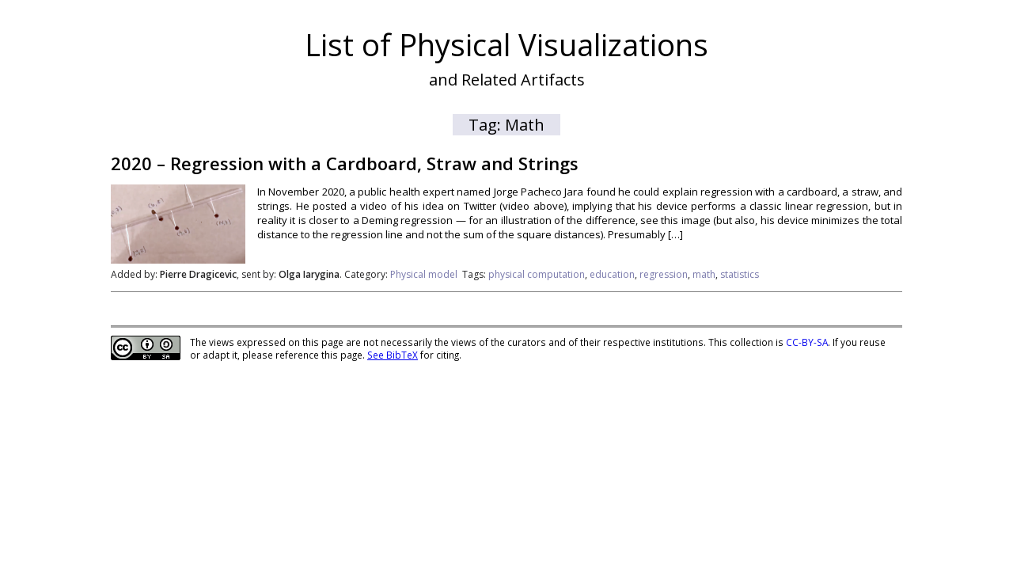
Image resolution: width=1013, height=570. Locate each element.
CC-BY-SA (807, 342)
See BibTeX (392, 354)
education (612, 274)
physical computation (536, 274)
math (703, 274)
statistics (739, 274)
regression (663, 274)
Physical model (423, 274)
